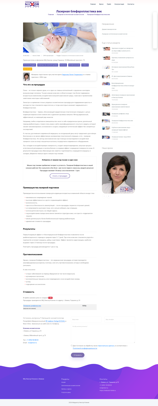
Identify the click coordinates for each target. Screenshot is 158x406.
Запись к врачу (66, 389)
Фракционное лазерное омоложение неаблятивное (121, 106)
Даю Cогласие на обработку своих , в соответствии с (100, 347)
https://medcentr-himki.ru (108, 390)
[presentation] (104, 196)
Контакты (131, 4)
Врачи (101, 4)
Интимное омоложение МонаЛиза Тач (123, 68)
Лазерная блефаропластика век (122, 120)
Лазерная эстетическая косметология (70, 14)
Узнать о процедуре (59, 176)
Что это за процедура (29, 65)
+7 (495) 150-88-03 (106, 385)
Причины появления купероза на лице (123, 59)
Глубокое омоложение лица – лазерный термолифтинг (121, 129)
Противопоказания (74, 65)
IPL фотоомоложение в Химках (122, 76)
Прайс (109, 4)
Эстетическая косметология (70, 385)
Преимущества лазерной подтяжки (48, 65)
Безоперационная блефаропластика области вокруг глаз (123, 85)
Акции (63, 382)
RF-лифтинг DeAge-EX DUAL (55, 321)
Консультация (119, 4)
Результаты (63, 65)
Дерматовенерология (109, 29)
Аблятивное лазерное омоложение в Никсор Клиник (123, 96)
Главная (93, 4)
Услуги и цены (66, 392)
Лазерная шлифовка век (32, 306)
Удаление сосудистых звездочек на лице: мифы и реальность (122, 49)
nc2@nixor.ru (32, 343)
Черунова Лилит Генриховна (72, 74)
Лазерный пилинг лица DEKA (121, 137)
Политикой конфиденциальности (85, 348)
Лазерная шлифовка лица (120, 113)
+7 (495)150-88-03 (32, 340)
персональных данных (106, 346)
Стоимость (85, 65)
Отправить (78, 355)
